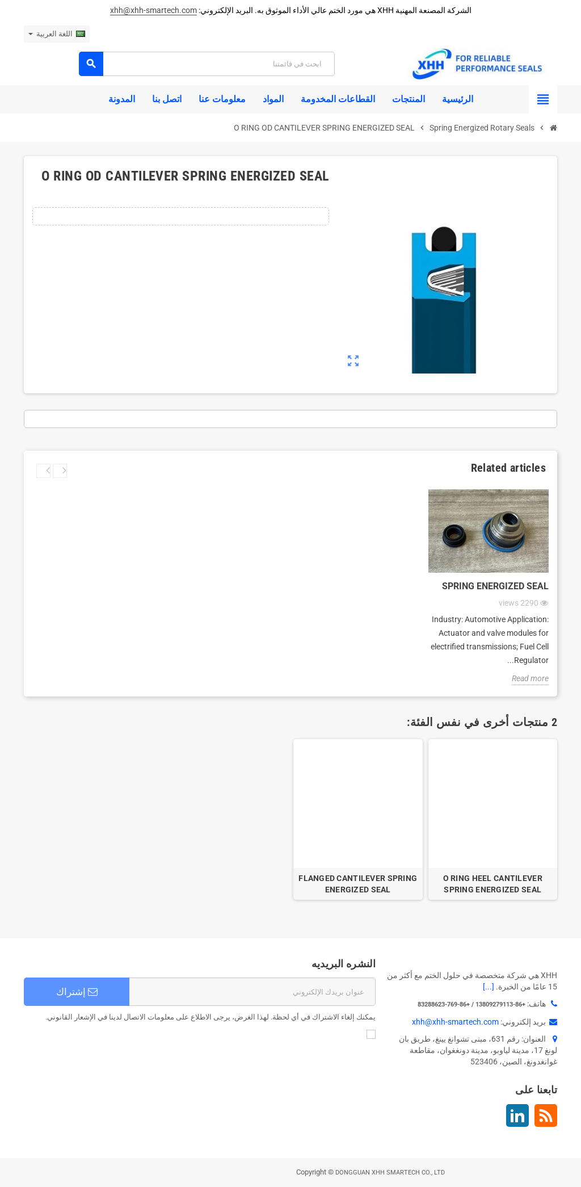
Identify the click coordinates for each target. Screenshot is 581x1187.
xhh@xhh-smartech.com (153, 10)
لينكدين (517, 1115)
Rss (545, 1115)
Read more (530, 678)
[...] (488, 986)
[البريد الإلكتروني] (252, 992)
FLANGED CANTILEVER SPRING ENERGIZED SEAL (357, 884)
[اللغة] (57, 34)
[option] (493, 819)
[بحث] (207, 64)
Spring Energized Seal (495, 586)
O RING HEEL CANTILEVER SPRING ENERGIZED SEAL (492, 884)
